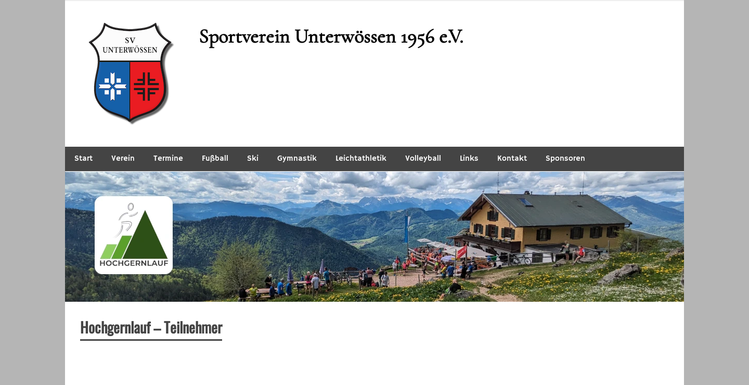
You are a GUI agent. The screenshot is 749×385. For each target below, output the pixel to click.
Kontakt (512, 158)
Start (83, 158)
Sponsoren (565, 158)
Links (469, 158)
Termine (168, 158)
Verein (123, 158)
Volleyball (423, 158)
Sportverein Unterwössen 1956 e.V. (331, 36)
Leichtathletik (360, 158)
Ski (253, 158)
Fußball (215, 158)
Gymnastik (297, 158)
